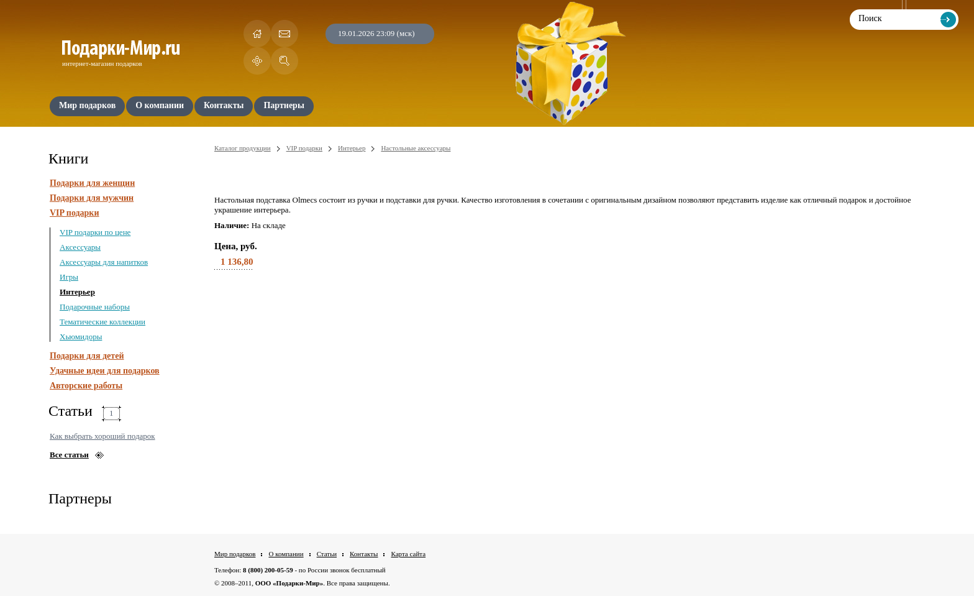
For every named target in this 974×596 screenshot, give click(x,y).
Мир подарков (234, 553)
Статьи (327, 553)
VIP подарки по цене (95, 232)
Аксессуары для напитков (104, 262)
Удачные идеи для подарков (105, 370)
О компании (285, 553)
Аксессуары (80, 247)
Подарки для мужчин (92, 198)
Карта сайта (408, 553)
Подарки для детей (87, 355)
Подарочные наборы (95, 306)
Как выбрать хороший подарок (102, 436)
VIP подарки (74, 213)
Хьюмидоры (81, 336)
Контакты (364, 553)
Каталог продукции (242, 148)
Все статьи (69, 454)
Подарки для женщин (92, 183)
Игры (69, 277)
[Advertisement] (578, 357)
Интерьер (77, 291)
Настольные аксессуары (415, 148)
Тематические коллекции (102, 321)
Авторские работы (86, 385)
